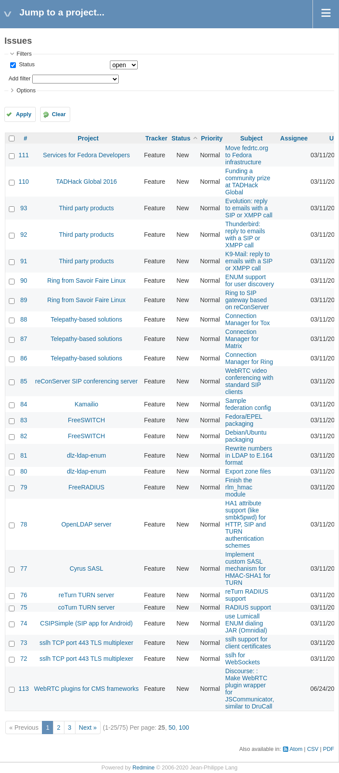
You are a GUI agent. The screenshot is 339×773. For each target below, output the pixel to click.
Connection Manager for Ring (249, 358)
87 (23, 338)
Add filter (19, 79)
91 (23, 261)
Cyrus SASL (86, 568)
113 (24, 688)
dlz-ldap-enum (86, 455)
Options (25, 90)
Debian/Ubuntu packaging (245, 436)
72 (23, 658)
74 (23, 623)
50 (172, 727)
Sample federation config (248, 404)
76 (23, 595)
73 (23, 642)
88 (23, 319)
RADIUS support (248, 607)
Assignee (294, 138)
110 (24, 181)
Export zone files (248, 471)
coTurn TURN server (86, 607)
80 (23, 471)
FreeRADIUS (86, 487)
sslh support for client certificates (248, 643)
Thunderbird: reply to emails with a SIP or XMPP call (245, 234)
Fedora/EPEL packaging (243, 420)
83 (23, 420)
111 (24, 155)
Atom (296, 749)
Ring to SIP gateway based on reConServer (247, 300)
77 (23, 568)
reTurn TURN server (86, 595)
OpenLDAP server (86, 524)
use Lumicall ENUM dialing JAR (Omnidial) (246, 623)
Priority (211, 138)
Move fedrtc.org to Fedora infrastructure (246, 155)
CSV (313, 749)
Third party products (86, 208)
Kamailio (86, 404)
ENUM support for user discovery (249, 280)
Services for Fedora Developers (86, 155)
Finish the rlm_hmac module (238, 487)
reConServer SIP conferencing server (86, 381)
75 (23, 607)
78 (23, 524)
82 (23, 436)
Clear (59, 114)
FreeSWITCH (86, 420)
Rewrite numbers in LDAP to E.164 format (248, 455)
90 (23, 280)
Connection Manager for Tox (247, 319)
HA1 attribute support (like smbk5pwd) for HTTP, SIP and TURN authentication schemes (245, 524)
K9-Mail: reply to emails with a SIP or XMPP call (248, 261)
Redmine (143, 768)
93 (23, 208)
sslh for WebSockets (242, 659)
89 (23, 299)
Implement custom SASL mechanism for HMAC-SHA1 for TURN (248, 568)
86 (23, 358)
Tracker (156, 138)
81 (23, 455)
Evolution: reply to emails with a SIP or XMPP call (248, 208)
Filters (23, 54)
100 (184, 727)
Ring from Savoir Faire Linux (86, 280)
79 (23, 487)
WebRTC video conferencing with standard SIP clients (249, 381)
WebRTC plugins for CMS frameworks (86, 688)
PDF (328, 749)
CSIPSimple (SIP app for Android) (86, 623)
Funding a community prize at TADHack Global (247, 181)
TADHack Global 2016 (86, 181)
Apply (23, 114)
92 (23, 234)
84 (23, 404)
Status (25, 64)
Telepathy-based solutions (86, 319)
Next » (88, 727)
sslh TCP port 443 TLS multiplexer (86, 642)
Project (88, 138)
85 (23, 381)
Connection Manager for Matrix (241, 338)
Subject (251, 138)
